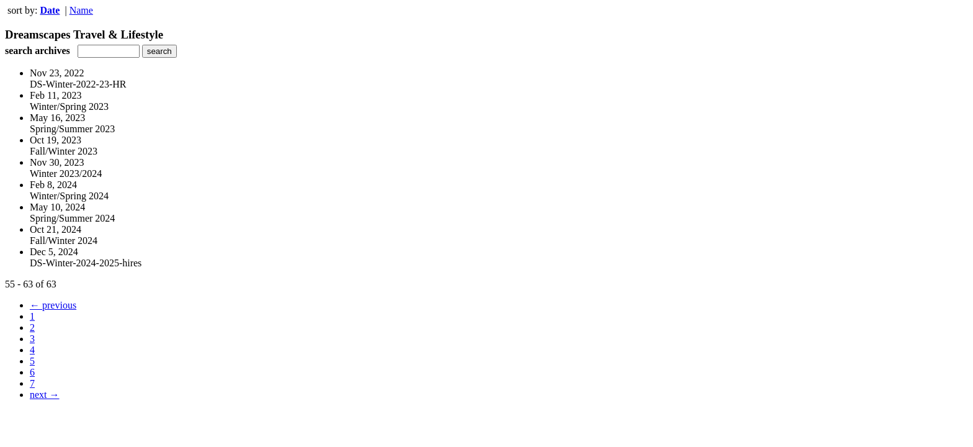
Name (81, 10)
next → (45, 394)
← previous (53, 305)
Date (50, 10)
